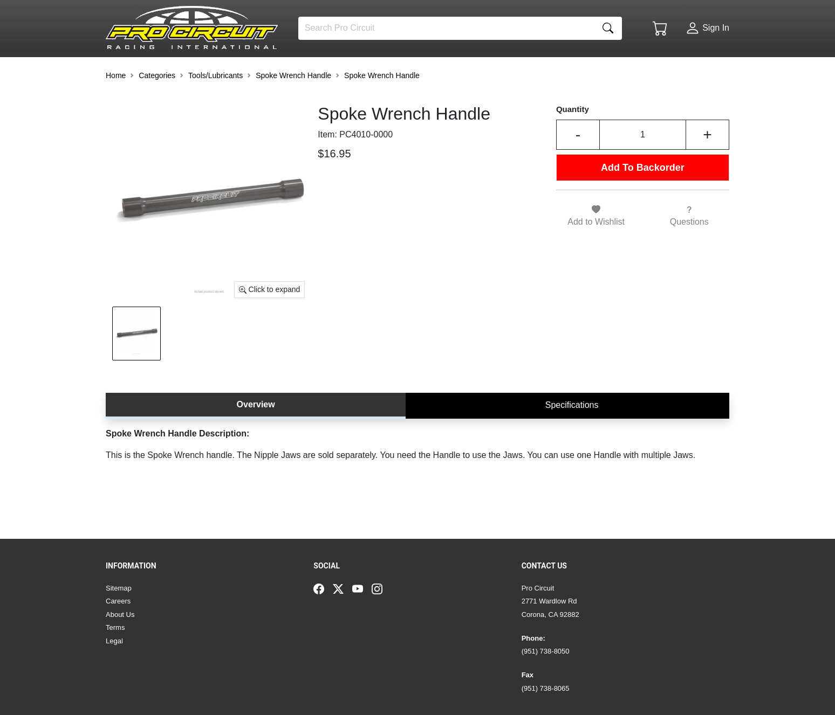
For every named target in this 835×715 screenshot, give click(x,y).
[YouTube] (362, 588)
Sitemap (119, 588)
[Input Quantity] (642, 164)
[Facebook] (323, 588)
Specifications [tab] (572, 434)
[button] (138, 71)
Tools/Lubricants (215, 104)
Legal (114, 641)
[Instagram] (381, 588)
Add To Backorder (643, 196)
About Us (120, 614)
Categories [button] (157, 104)
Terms (115, 627)
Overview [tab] (256, 433)
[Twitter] (342, 588)
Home (116, 104)
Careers (118, 601)
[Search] (446, 28)
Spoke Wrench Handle (293, 104)
